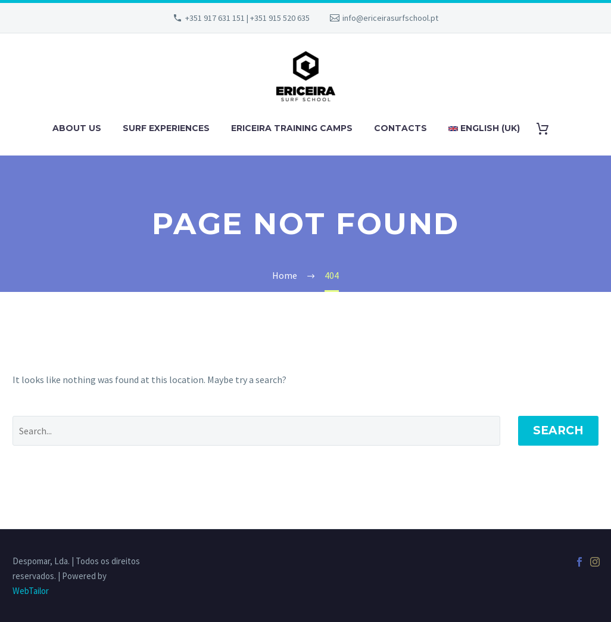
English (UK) (484, 128)
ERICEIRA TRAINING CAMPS (292, 128)
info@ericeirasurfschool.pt (390, 18)
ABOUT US (76, 128)
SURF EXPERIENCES (166, 128)
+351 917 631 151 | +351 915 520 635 (247, 18)
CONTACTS (400, 128)
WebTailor (31, 590)
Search (558, 430)
